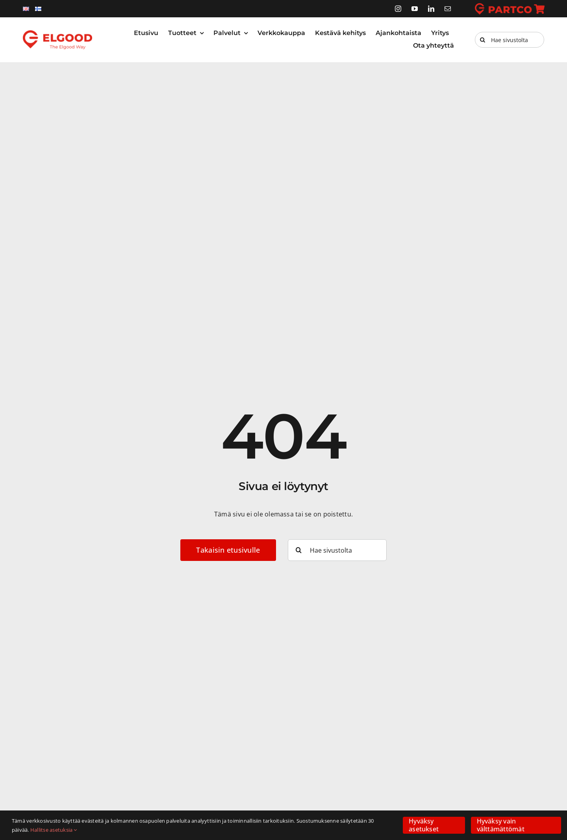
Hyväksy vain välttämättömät (500, 825)
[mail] (447, 8)
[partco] (510, 6)
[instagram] (398, 8)
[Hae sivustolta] (510, 40)
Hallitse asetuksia (53, 829)
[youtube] (414, 8)
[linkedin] (431, 8)
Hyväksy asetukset (424, 825)
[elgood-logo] (58, 33)
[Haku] (483, 40)
